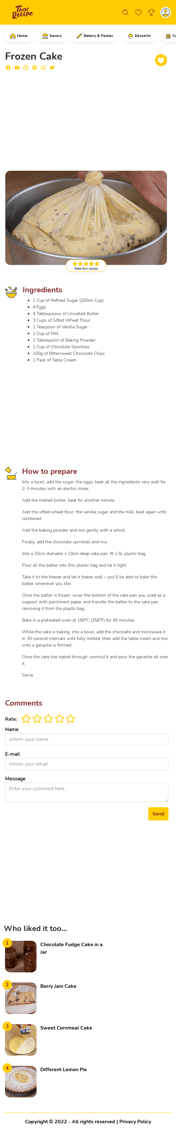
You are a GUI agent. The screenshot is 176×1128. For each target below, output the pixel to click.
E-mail (12, 754)
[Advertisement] (86, 120)
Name (12, 729)
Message (15, 778)
